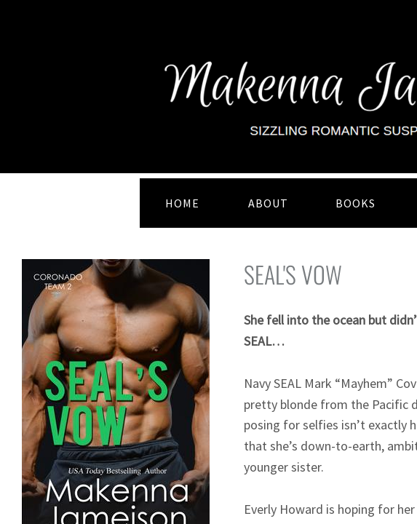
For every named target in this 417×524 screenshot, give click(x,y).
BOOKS (355, 203)
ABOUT (268, 203)
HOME (182, 203)
